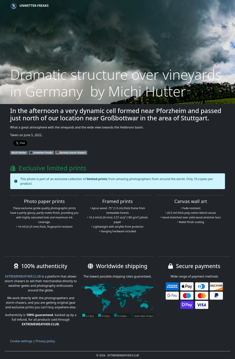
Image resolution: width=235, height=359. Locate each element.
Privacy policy (45, 341)
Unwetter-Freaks (29, 6)
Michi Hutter (19, 152)
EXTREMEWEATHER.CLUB (23, 276)
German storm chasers (71, 152)
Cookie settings (21, 341)
